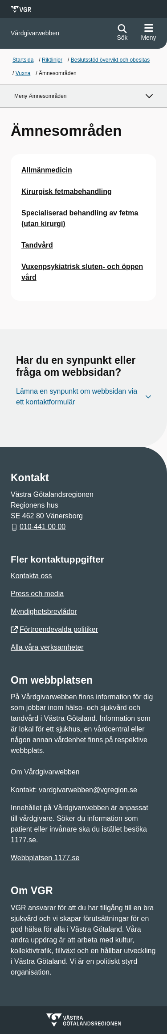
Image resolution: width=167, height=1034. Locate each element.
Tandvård (37, 245)
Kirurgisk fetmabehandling (66, 191)
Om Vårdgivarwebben (45, 772)
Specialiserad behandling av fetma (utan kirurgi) (79, 218)
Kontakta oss (31, 576)
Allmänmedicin (46, 170)
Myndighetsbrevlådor (44, 611)
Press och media (37, 593)
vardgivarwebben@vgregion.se (88, 790)
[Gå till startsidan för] (35, 33)
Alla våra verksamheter (47, 647)
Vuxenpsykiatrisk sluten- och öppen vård (82, 272)
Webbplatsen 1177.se (45, 858)
